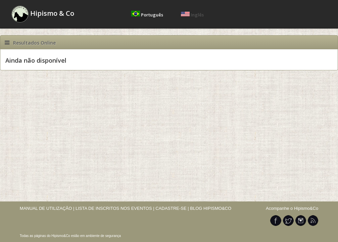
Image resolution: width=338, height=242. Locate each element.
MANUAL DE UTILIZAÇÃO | (47, 208)
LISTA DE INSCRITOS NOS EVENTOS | (115, 208)
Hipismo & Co (42, 14)
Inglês (192, 15)
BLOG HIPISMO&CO (210, 208)
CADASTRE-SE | (172, 208)
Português (147, 15)
